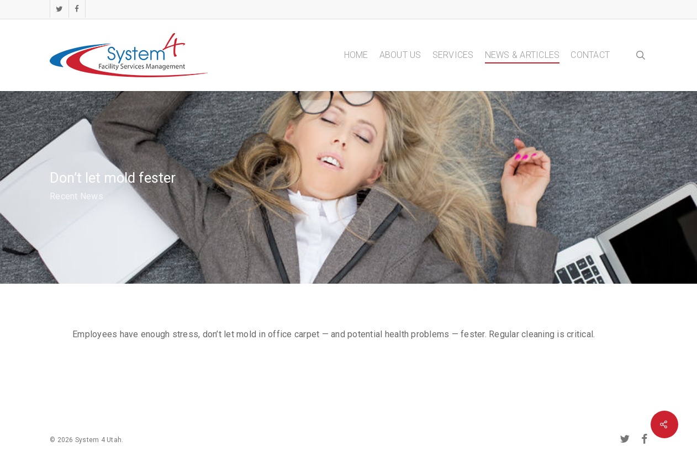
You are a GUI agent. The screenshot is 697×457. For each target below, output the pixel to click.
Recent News (76, 196)
